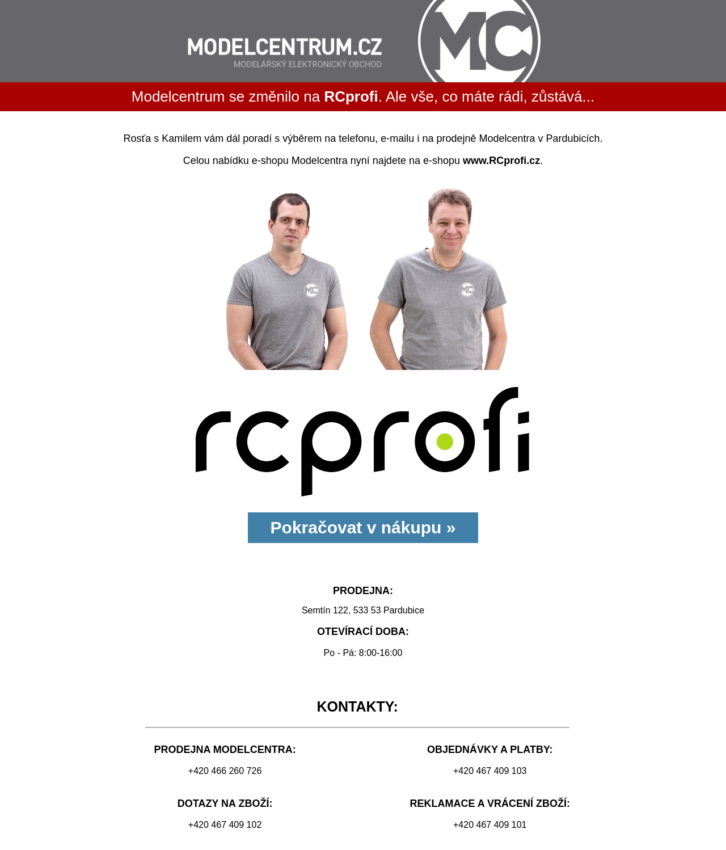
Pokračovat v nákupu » (363, 527)
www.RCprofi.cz (501, 160)
